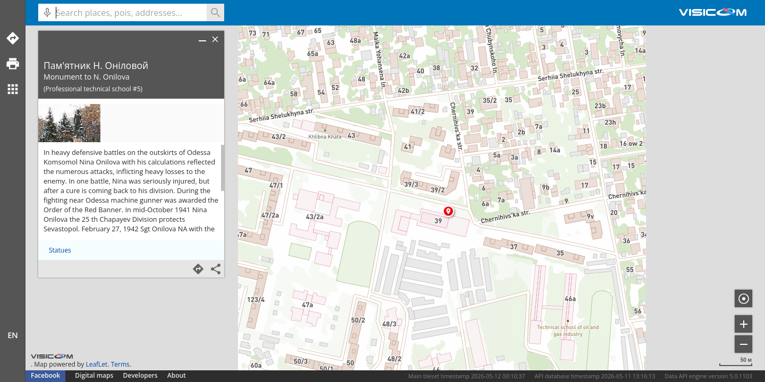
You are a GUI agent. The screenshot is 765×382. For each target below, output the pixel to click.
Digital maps (95, 375)
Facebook (45, 375)
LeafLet (96, 364)
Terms (120, 364)
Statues (60, 250)
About (176, 375)
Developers (140, 375)
